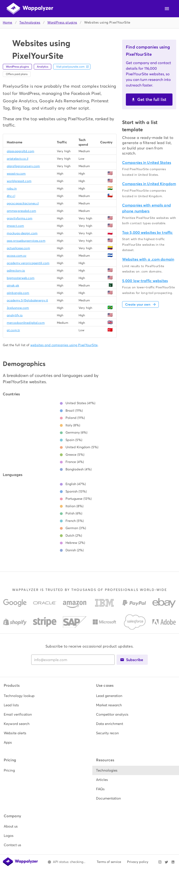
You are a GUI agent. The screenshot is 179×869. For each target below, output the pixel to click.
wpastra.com (16, 173)
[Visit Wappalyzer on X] (166, 862)
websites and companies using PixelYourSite (64, 345)
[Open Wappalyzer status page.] (66, 862)
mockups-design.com (22, 233)
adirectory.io (16, 270)
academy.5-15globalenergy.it (27, 300)
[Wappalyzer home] (30, 8)
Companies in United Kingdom (149, 184)
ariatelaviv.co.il (17, 158)
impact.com (15, 226)
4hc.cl (11, 196)
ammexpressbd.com (21, 211)
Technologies (29, 22)
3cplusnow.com (18, 308)
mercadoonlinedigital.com (26, 322)
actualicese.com (18, 248)
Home (7, 22)
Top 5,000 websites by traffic (147, 232)
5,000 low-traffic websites (145, 281)
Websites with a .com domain (148, 259)
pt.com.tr (13, 330)
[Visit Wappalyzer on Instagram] (160, 862)
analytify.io (15, 315)
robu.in (12, 188)
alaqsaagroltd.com (20, 151)
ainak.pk (13, 285)
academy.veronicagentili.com (28, 263)
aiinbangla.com (18, 293)
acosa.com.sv (16, 255)
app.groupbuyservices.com (26, 240)
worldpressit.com (19, 181)
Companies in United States (146, 162)
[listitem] (43, 695)
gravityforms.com (19, 218)
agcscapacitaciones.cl (23, 203)
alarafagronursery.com (23, 166)
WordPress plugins (62, 22)
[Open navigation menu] (166, 8)
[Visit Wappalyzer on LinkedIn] (173, 862)
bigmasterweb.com (20, 278)
